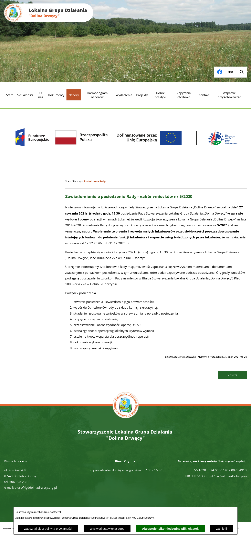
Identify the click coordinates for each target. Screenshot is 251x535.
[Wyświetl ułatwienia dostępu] (230, 72)
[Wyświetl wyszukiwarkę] (219, 72)
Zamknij (221, 528)
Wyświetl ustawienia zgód (107, 528)
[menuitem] (9, 94)
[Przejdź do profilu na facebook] (241, 72)
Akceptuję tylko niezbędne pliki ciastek (170, 528)
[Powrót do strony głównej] (68, 181)
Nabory (77, 181)
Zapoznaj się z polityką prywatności (48, 528)
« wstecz (232, 375)
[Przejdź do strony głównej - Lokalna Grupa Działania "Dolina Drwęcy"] (48, 12)
